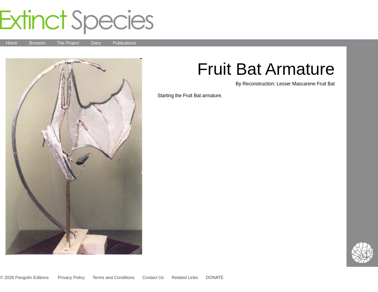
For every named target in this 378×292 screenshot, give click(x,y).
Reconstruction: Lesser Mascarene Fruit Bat (289, 84)
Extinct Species (77, 22)
